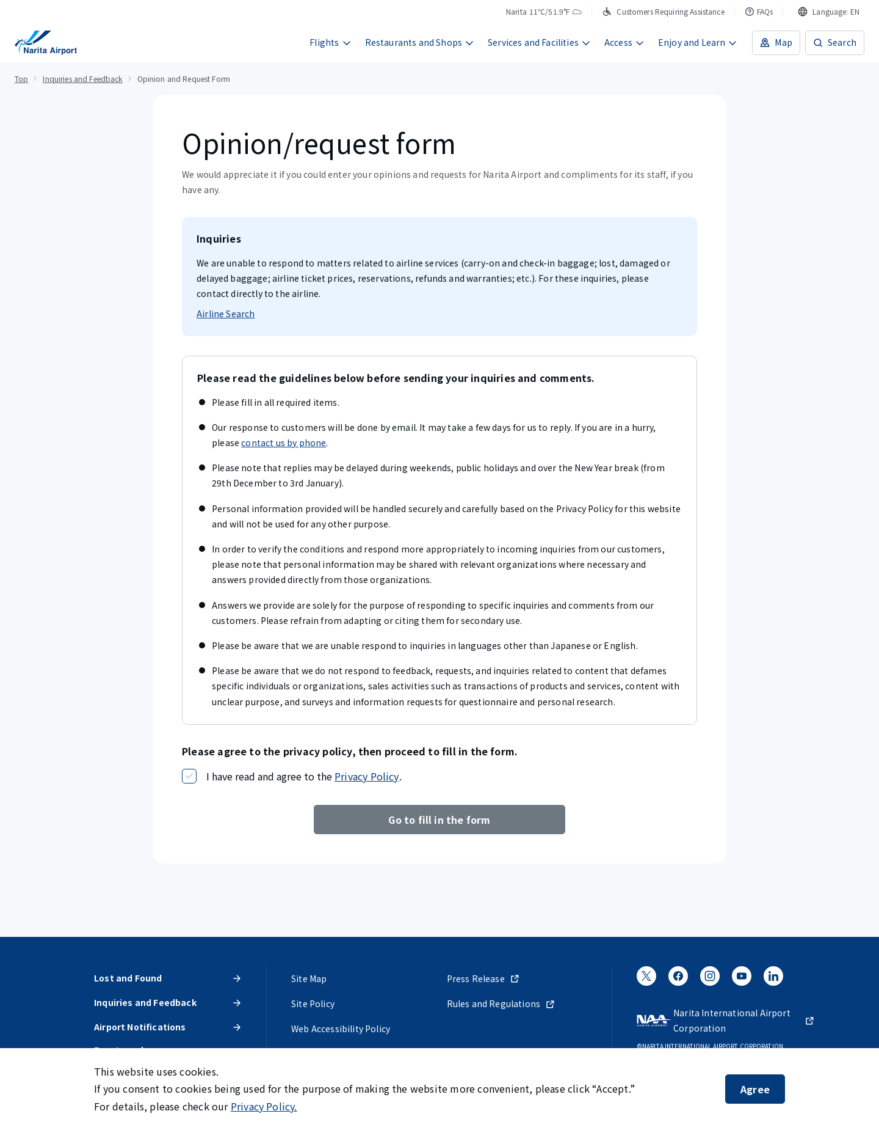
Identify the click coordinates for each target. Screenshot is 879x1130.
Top (21, 78)
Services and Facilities (539, 42)
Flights (330, 42)
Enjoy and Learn (698, 42)
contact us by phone (283, 442)
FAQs (759, 11)
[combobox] (828, 11)
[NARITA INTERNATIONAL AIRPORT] (46, 43)
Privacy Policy (367, 776)
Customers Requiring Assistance (663, 11)
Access (624, 42)
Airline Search (226, 313)
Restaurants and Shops (420, 42)
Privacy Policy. (264, 1106)
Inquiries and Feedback (82, 78)
